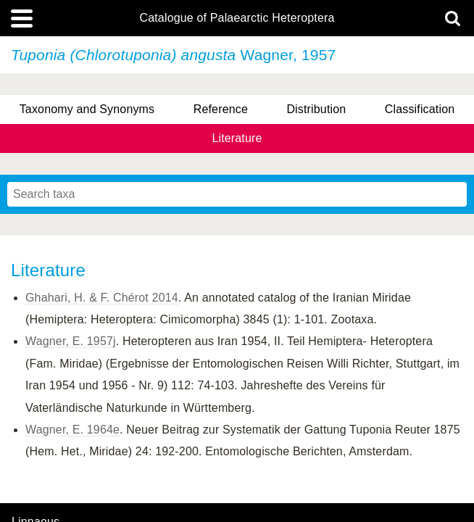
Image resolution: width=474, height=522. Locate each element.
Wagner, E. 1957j (70, 341)
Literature (237, 138)
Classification (420, 109)
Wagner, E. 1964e (72, 429)
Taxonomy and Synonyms (87, 109)
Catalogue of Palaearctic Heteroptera (236, 18)
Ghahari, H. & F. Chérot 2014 (101, 297)
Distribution (316, 109)
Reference (221, 109)
